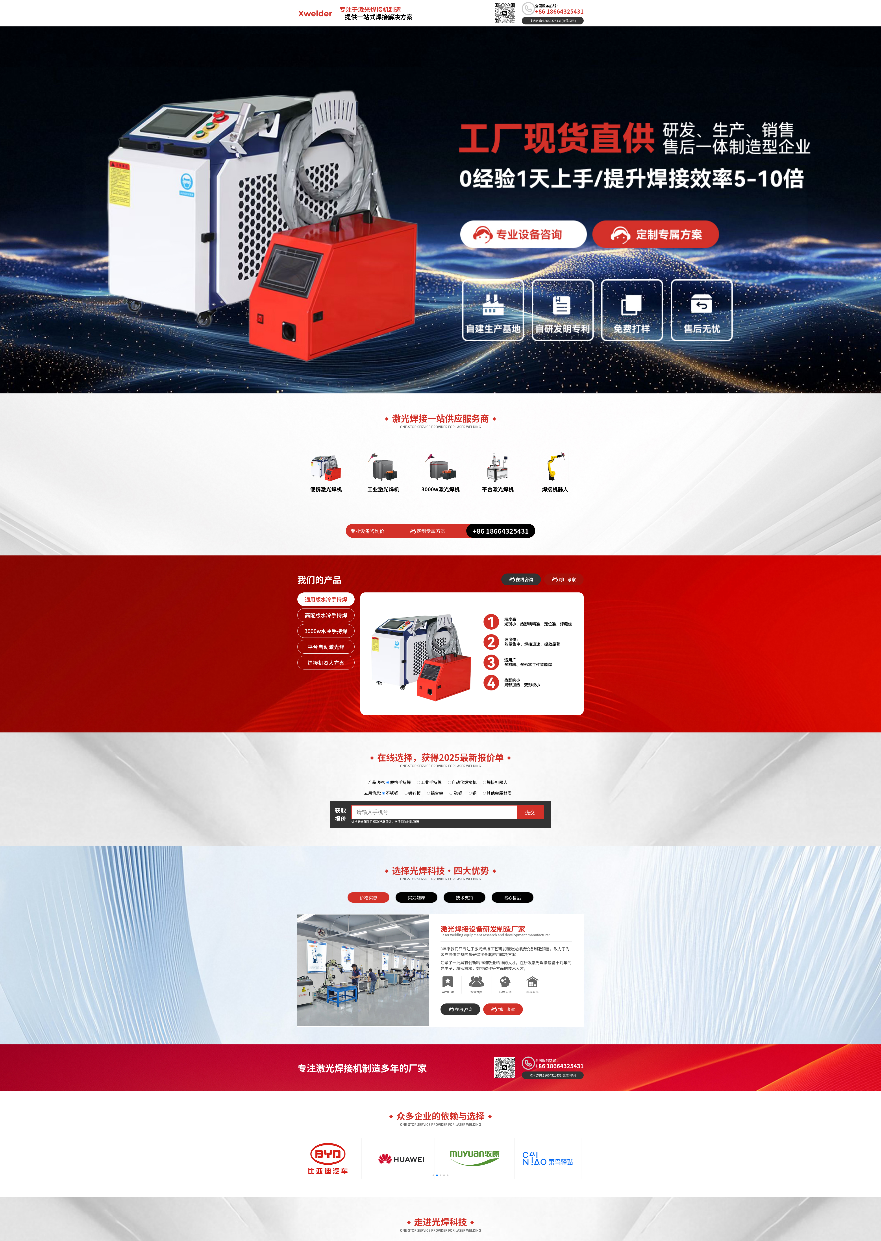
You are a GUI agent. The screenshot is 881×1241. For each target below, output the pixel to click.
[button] (433, 1175)
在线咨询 (521, 579)
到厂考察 (564, 579)
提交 (530, 812)
